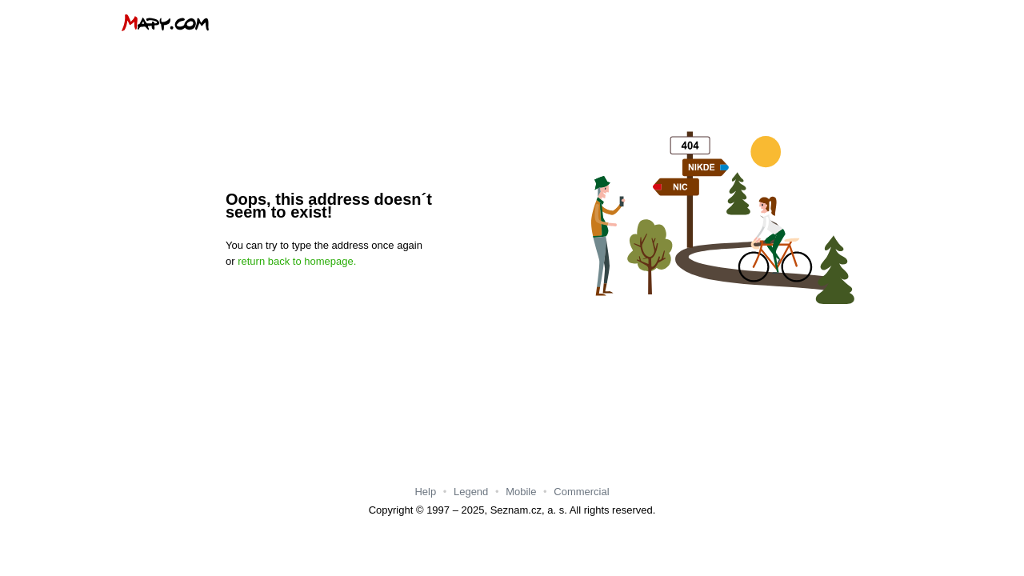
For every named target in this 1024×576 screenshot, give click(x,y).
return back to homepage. (297, 261)
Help (425, 492)
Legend (471, 492)
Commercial (581, 492)
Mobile (521, 492)
